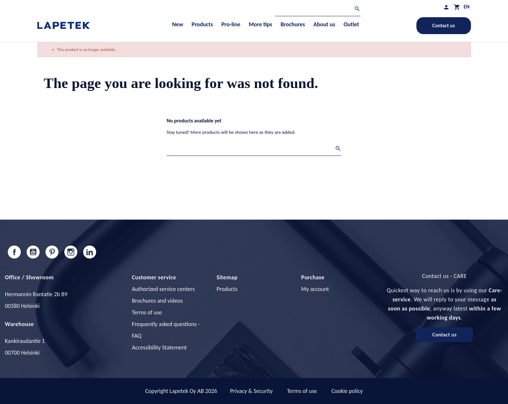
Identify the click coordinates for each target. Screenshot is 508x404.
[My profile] (446, 7)
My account (315, 289)
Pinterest (51, 252)
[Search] (318, 9)
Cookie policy (347, 391)
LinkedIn (89, 252)
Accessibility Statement (159, 347)
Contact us (443, 25)
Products (227, 289)
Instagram (70, 252)
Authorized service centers (163, 289)
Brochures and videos (157, 300)
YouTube (33, 252)
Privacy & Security (251, 391)
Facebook (14, 252)
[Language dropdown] (466, 6)
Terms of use (147, 312)
